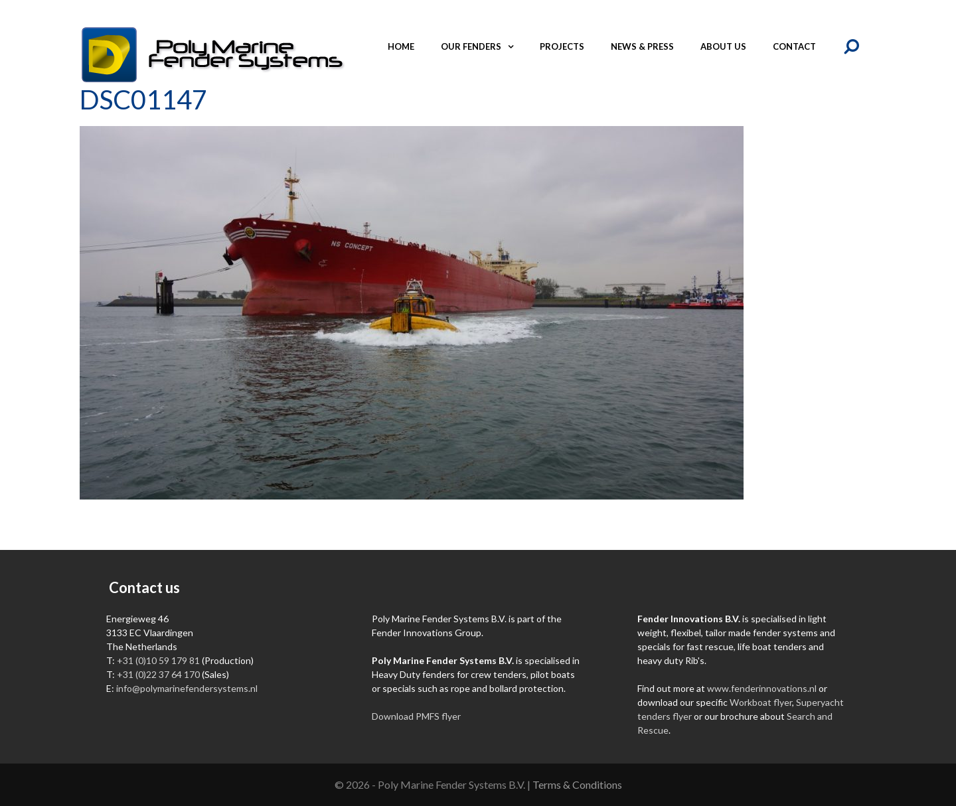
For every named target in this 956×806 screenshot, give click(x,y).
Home (401, 46)
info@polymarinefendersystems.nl (187, 688)
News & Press (642, 46)
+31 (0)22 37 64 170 (158, 674)
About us (723, 46)
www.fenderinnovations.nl (762, 688)
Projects (562, 46)
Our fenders (483, 46)
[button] (513, 46)
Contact (794, 46)
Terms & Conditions (577, 784)
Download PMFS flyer (416, 716)
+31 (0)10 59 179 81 (158, 660)
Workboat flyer (761, 702)
